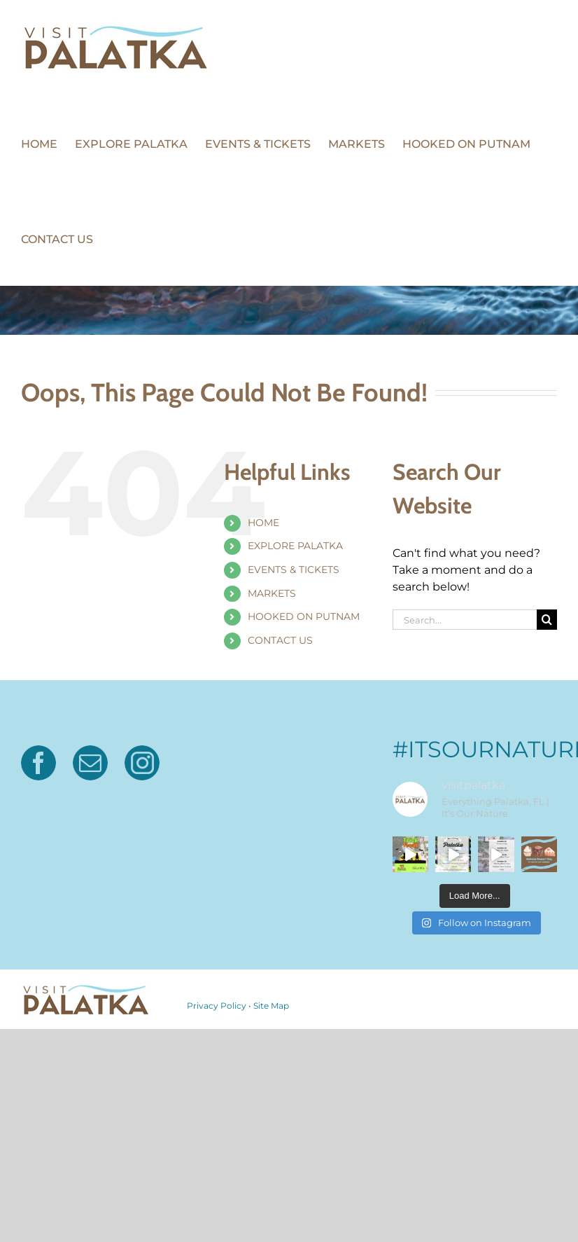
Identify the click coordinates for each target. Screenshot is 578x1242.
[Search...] (465, 619)
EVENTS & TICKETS (293, 569)
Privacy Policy (216, 1005)
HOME (263, 522)
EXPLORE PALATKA (295, 545)
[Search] (547, 619)
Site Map (271, 1005)
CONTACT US (280, 640)
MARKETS (272, 593)
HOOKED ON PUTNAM (304, 616)
